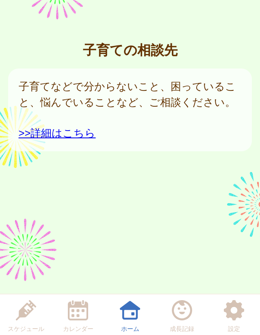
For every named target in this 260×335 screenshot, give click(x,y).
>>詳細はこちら (57, 133)
